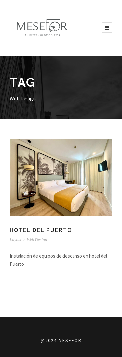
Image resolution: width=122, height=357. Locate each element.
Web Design (37, 239)
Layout (15, 239)
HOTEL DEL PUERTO (41, 230)
